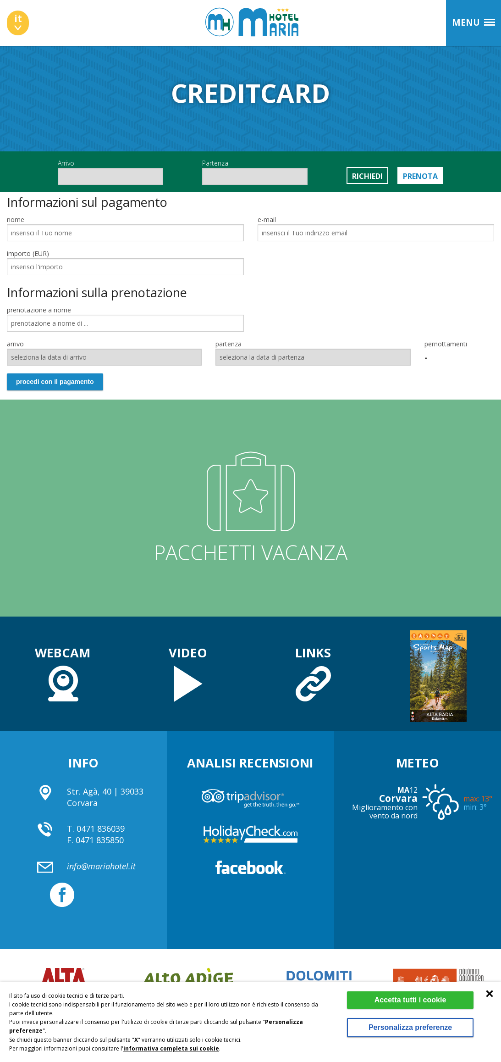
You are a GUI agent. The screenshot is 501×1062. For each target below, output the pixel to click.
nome (15, 219)
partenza (228, 343)
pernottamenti (445, 343)
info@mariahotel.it (101, 866)
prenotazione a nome (39, 310)
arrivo (15, 343)
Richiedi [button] (367, 176)
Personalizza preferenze (410, 1027)
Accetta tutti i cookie (410, 1000)
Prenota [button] (420, 176)
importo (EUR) (28, 253)
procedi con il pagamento (55, 381)
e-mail (267, 219)
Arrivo (110, 172)
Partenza (255, 172)
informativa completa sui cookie (171, 1048)
